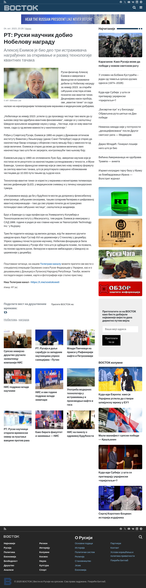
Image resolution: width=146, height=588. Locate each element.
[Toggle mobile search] (134, 7)
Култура (44, 565)
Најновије (9, 543)
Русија (7, 548)
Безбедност (11, 561)
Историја (80, 548)
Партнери (116, 543)
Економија (10, 556)
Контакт (115, 548)
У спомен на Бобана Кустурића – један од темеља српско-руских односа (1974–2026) (118, 79)
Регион (43, 543)
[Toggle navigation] (140, 7)
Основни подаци (84, 543)
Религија (79, 556)
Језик (78, 565)
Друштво (9, 565)
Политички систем (85, 552)
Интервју (44, 548)
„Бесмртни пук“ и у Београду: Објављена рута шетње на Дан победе (118, 113)
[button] (141, 7)
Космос (43, 556)
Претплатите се (111, 340)
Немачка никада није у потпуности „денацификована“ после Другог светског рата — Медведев (120, 130)
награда (24, 319)
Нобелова (10, 319)
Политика (9, 552)
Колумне (44, 552)
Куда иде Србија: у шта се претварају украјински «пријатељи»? (114, 96)
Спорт (43, 570)
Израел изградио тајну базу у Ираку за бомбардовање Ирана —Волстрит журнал (120, 174)
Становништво (83, 561)
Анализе (9, 570)
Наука (28, 28)
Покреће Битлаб (119, 560)
